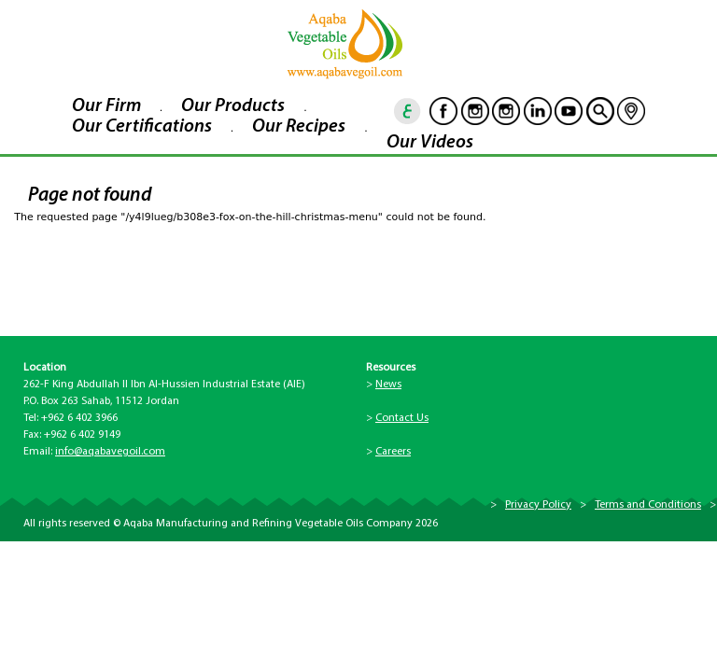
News (388, 384)
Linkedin (538, 111)
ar (408, 111)
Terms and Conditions (648, 505)
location (631, 111)
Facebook (443, 111)
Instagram (475, 111)
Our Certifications (142, 127)
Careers (393, 451)
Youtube (569, 111)
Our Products (233, 106)
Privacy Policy (538, 505)
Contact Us (402, 418)
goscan (600, 111)
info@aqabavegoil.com (110, 451)
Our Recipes (298, 127)
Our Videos (430, 142)
